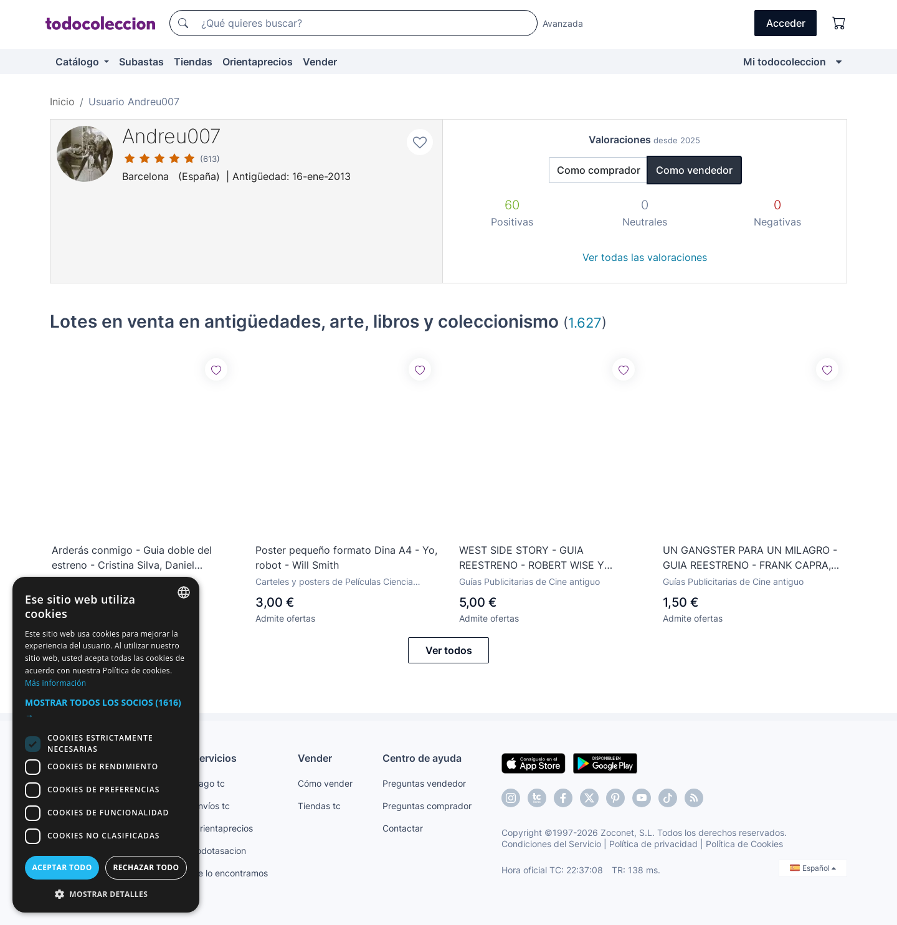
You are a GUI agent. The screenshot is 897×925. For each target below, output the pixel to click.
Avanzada (563, 23)
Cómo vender (325, 783)
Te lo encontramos (230, 873)
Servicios (215, 758)
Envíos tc (211, 805)
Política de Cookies (744, 843)
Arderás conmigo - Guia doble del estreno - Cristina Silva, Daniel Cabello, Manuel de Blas (132, 558)
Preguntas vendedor (424, 783)
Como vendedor (694, 170)
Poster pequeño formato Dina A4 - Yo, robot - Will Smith (346, 557)
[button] (106, 709)
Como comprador (598, 170)
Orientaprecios (257, 61)
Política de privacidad (653, 843)
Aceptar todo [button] (62, 867)
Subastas (141, 61)
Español (813, 868)
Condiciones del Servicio (551, 843)
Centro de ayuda (422, 758)
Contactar (402, 828)
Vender (320, 61)
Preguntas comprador (427, 805)
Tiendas (193, 61)
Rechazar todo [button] (146, 867)
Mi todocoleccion (784, 61)
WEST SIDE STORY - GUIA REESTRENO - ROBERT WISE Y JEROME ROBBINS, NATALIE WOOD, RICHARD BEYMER (543, 558)
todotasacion (219, 850)
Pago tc (209, 783)
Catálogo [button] (78, 61)
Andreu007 (171, 136)
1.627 (585, 322)
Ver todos (448, 650)
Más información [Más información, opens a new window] (55, 683)
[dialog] (105, 745)
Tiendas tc (319, 805)
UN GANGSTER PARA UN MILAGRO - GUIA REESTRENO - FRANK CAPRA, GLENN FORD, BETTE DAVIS (750, 558)
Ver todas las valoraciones (644, 257)
